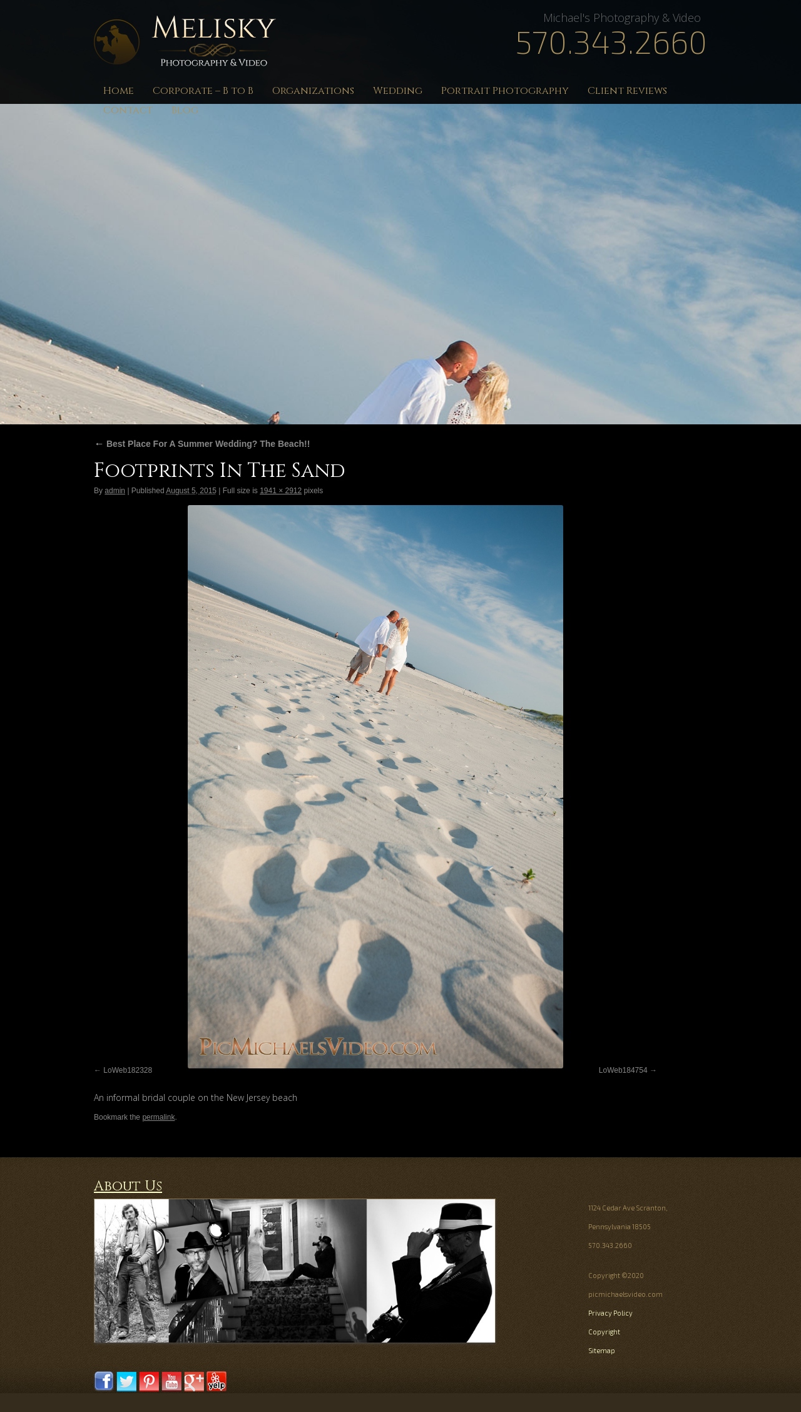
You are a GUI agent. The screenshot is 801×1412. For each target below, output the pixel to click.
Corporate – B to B (203, 91)
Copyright (604, 1332)
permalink (158, 1117)
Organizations (313, 91)
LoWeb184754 (623, 1070)
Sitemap (601, 1350)
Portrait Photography (505, 91)
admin (115, 490)
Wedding (397, 91)
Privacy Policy (610, 1313)
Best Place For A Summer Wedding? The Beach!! (202, 444)
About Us (128, 1186)
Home (118, 91)
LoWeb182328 (127, 1070)
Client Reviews (627, 91)
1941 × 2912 (281, 490)
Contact (128, 110)
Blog (184, 110)
